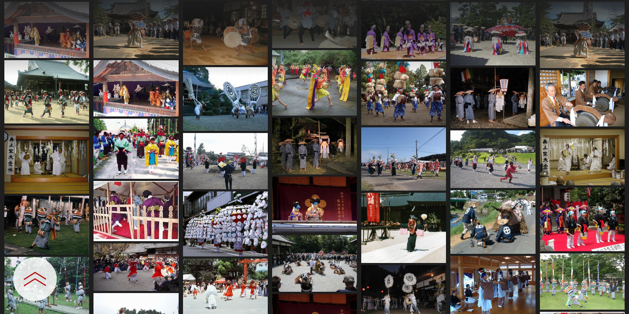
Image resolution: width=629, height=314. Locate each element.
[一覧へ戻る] (613, 10)
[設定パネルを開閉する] (35, 279)
